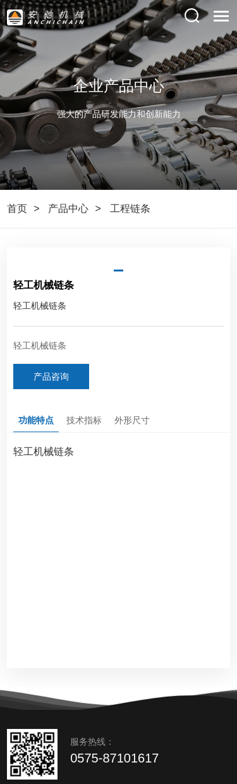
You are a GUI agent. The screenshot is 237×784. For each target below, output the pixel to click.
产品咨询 (51, 376)
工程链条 (130, 208)
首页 (17, 208)
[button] (118, 270)
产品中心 (68, 208)
